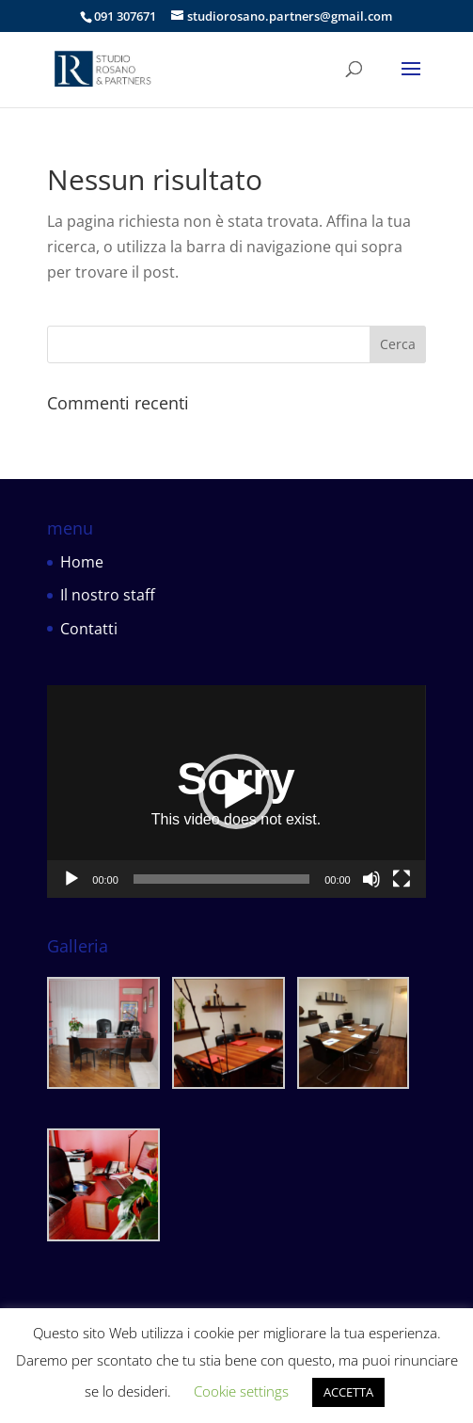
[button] (236, 791)
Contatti (89, 628)
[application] (236, 791)
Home (81, 562)
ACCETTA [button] (348, 1391)
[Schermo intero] (401, 879)
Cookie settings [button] (241, 1391)
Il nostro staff (107, 594)
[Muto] (371, 879)
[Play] (71, 879)
